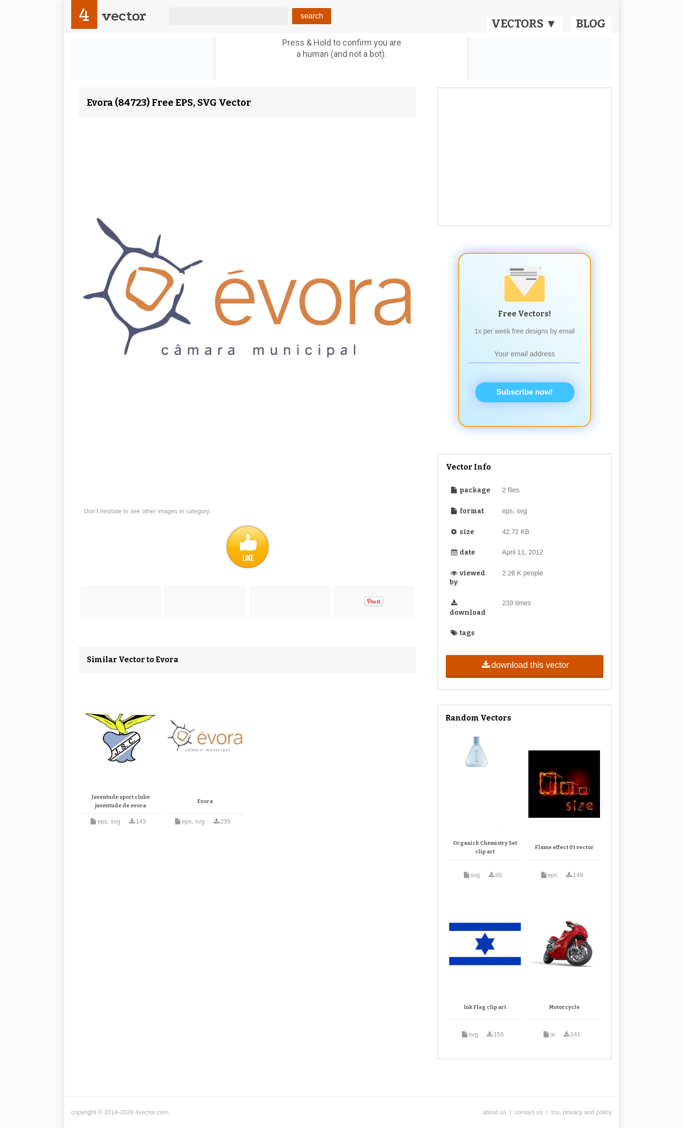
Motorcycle (564, 1007)
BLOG (591, 23)
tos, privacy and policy (581, 1112)
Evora (205, 801)
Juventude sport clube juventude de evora (121, 801)
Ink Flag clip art (485, 1007)
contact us (529, 1112)
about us (494, 1112)
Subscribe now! (525, 392)
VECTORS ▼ (524, 23)
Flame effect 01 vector (564, 847)
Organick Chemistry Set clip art (485, 847)
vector (124, 16)
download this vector (524, 665)
